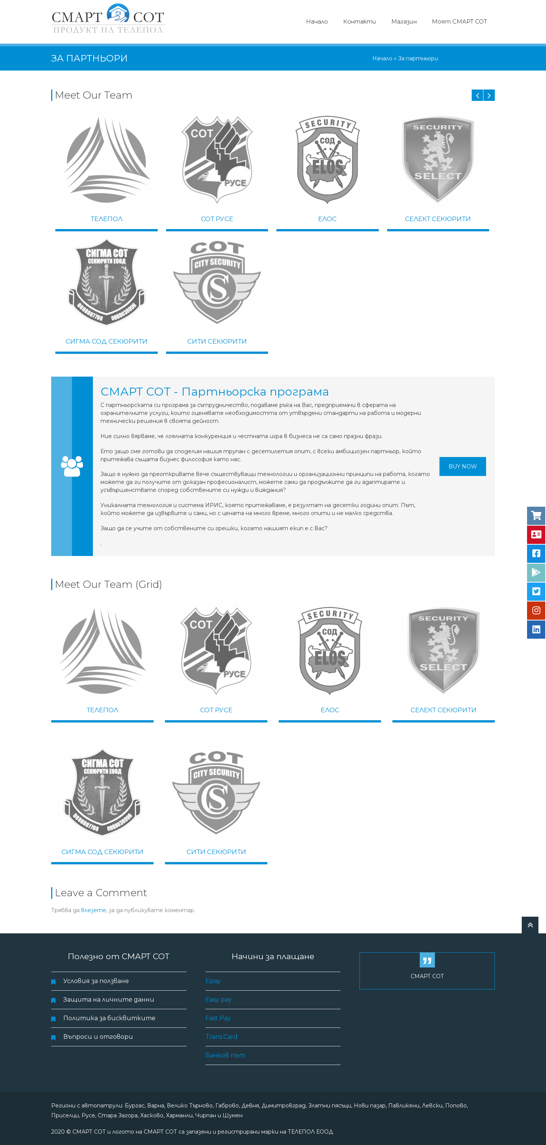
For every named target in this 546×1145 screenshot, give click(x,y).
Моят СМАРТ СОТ (459, 21)
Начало (317, 21)
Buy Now (463, 465)
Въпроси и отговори (98, 1035)
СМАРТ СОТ (427, 975)
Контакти (359, 21)
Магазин (404, 21)
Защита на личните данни (108, 998)
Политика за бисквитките (109, 1017)
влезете (93, 909)
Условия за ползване (96, 979)
